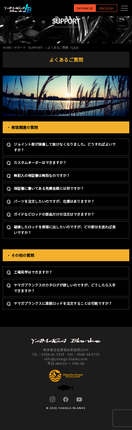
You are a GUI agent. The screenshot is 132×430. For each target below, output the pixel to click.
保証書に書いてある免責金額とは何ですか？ (49, 188)
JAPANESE (84, 8)
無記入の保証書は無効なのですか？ (42, 175)
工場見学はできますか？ (33, 272)
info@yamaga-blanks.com (65, 358)
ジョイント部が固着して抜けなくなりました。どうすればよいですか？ (65, 147)
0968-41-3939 (52, 354)
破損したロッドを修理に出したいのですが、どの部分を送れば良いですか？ (65, 229)
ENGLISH (106, 8)
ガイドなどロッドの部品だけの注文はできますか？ (54, 214)
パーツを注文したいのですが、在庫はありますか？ (54, 201)
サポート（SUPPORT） (29, 47)
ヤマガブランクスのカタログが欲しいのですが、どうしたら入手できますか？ (65, 287)
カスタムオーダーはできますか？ (40, 162)
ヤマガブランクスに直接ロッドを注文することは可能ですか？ (63, 303)
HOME (7, 47)
